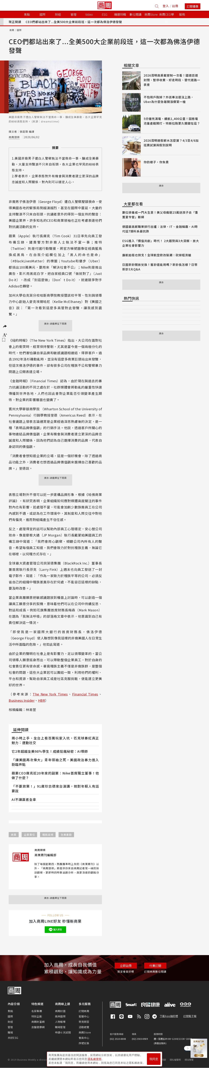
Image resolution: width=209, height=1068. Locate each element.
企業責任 (29, 834)
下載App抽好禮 (169, 1016)
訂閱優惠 (192, 6)
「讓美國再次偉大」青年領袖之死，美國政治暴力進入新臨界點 (55, 762)
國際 (19, 30)
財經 (10, 1022)
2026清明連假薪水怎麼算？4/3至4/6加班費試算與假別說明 (171, 142)
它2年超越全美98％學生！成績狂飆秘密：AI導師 (50, 751)
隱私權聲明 (175, 1059)
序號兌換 (84, 1043)
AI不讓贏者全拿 (24, 799)
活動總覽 (84, 1027)
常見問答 (84, 1022)
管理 (10, 1027)
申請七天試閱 (63, 1032)
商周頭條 (14, 137)
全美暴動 (66, 834)
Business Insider (22, 700)
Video (89, 14)
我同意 (153, 1059)
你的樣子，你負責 (156, 162)
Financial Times (85, 694)
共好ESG (13, 1038)
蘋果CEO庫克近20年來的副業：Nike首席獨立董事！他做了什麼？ (55, 775)
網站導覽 (189, 1059)
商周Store (151, 14)
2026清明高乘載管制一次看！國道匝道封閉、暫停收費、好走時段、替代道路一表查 (172, 80)
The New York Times (50, 694)
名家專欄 (36, 1011)
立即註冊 (126, 965)
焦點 (10, 1011)
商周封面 (60, 1011)
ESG (104, 14)
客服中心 (84, 1016)
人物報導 (60, 1022)
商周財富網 (37, 1022)
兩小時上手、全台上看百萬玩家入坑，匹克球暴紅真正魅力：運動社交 (55, 740)
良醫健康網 (37, 1027)
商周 (11, 30)
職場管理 (60, 1027)
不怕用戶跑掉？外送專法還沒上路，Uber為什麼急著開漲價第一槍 (169, 99)
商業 (13, 834)
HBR (41, 700)
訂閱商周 (84, 1011)
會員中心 (84, 1038)
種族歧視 (47, 834)
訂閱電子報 (189, 1016)
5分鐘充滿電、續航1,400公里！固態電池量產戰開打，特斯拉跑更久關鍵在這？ (172, 120)
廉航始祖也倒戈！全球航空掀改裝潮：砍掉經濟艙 (156, 255)
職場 (10, 1032)
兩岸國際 (60, 1016)
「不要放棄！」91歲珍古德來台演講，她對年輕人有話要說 (55, 788)
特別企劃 (36, 1016)
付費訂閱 (155, 965)
